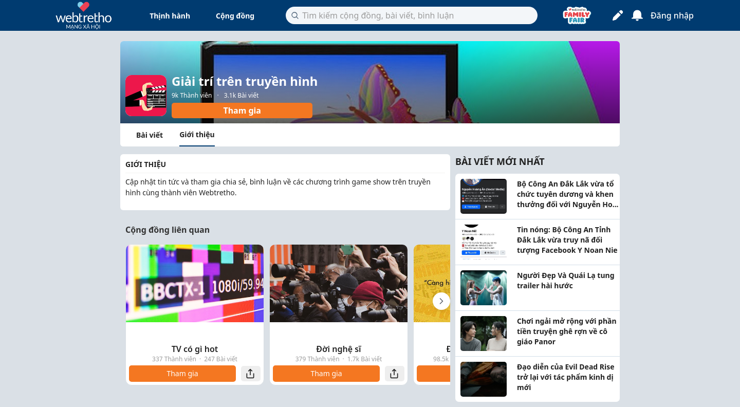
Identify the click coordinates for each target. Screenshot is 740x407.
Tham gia (242, 110)
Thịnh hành (170, 16)
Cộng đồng (235, 16)
